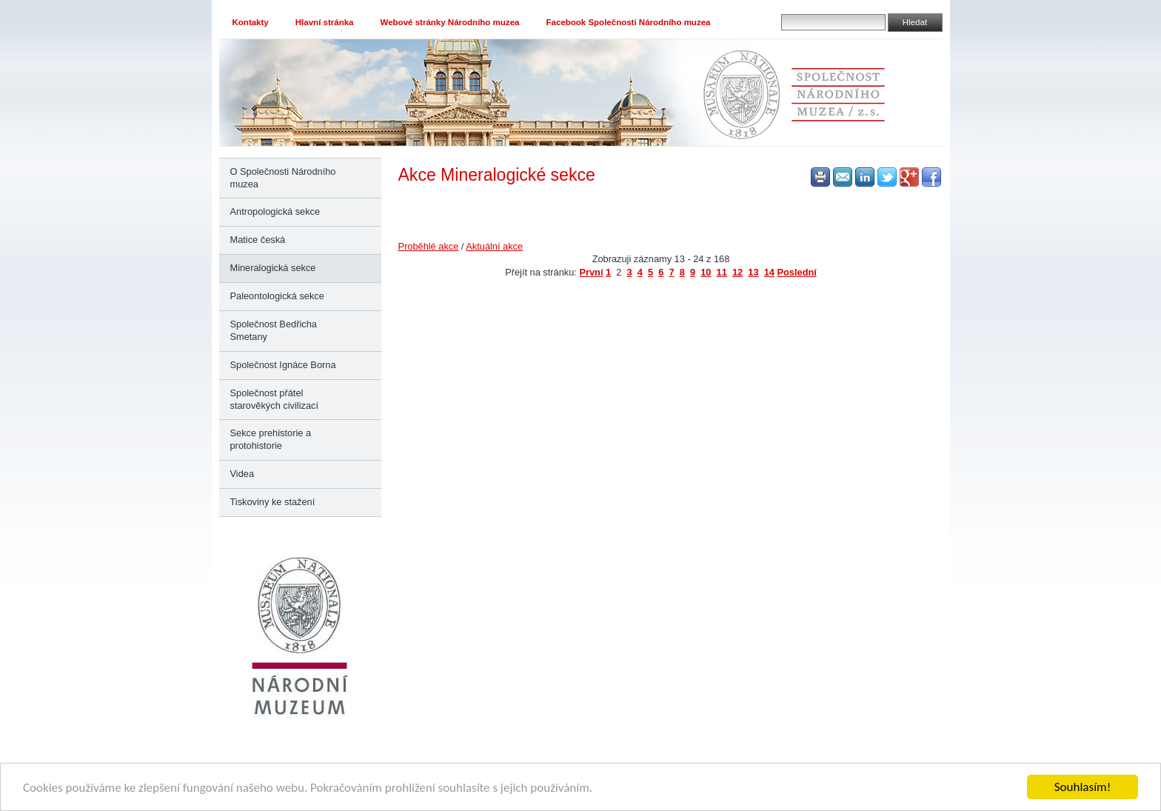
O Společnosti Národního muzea (283, 178)
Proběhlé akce (428, 246)
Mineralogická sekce (273, 267)
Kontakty (250, 22)
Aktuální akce (494, 246)
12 (737, 272)
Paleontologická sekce (277, 295)
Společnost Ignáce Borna (283, 364)
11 (722, 272)
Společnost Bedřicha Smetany (273, 330)
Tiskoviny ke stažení (272, 501)
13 (753, 272)
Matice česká (258, 239)
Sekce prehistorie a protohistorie (271, 439)
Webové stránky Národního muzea (450, 22)
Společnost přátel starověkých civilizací (274, 399)
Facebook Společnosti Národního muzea (628, 22)
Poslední (796, 272)
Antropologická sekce (275, 211)
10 (705, 272)
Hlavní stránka (324, 22)
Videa (242, 473)
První (591, 272)
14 (769, 272)
